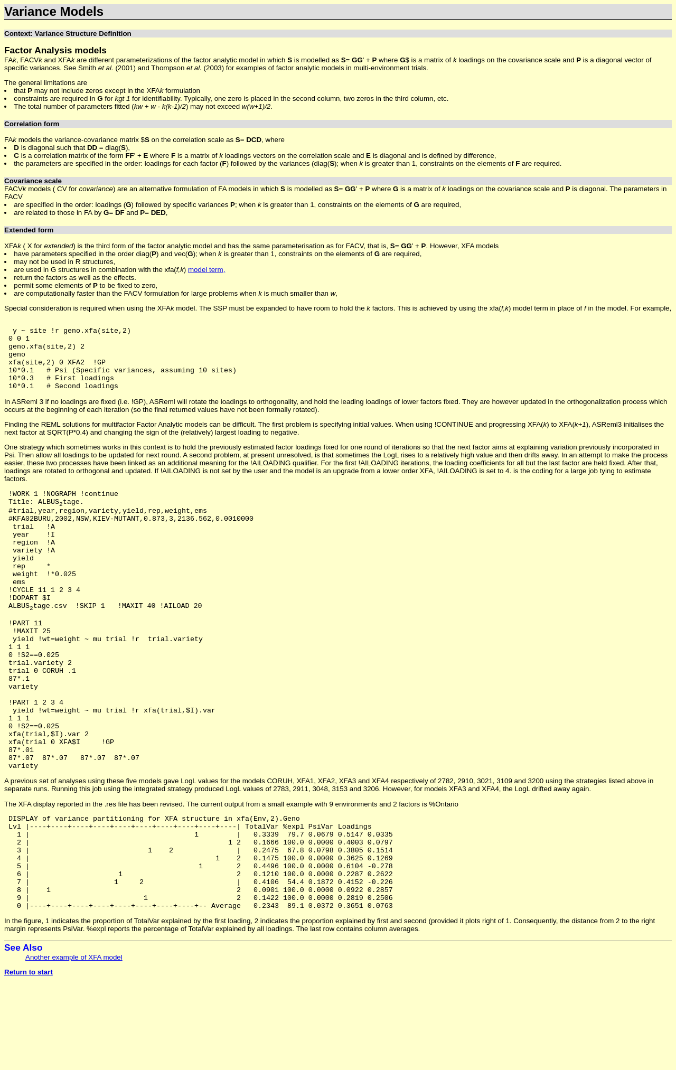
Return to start (28, 1059)
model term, (206, 270)
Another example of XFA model (74, 1044)
